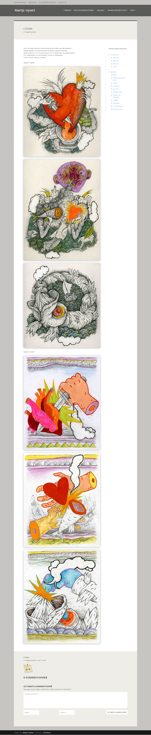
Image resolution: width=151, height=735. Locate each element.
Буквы (115, 75)
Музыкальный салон (117, 11)
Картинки (113, 72)
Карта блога (32, 2)
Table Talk (116, 58)
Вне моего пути (117, 109)
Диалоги (115, 61)
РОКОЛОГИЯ (62, 2)
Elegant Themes (28, 733)
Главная (67, 11)
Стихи (115, 67)
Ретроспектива (117, 92)
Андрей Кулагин (31, 32)
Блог (132, 11)
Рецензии (116, 64)
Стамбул (115, 100)
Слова (115, 83)
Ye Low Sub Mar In (118, 106)
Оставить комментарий (117, 712)
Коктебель (116, 86)
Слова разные (114, 55)
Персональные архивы (83, 11)
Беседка (100, 11)
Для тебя (115, 89)
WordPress (47, 733)
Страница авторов (20, 2)
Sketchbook (116, 103)
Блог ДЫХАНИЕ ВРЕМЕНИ (47, 2)
